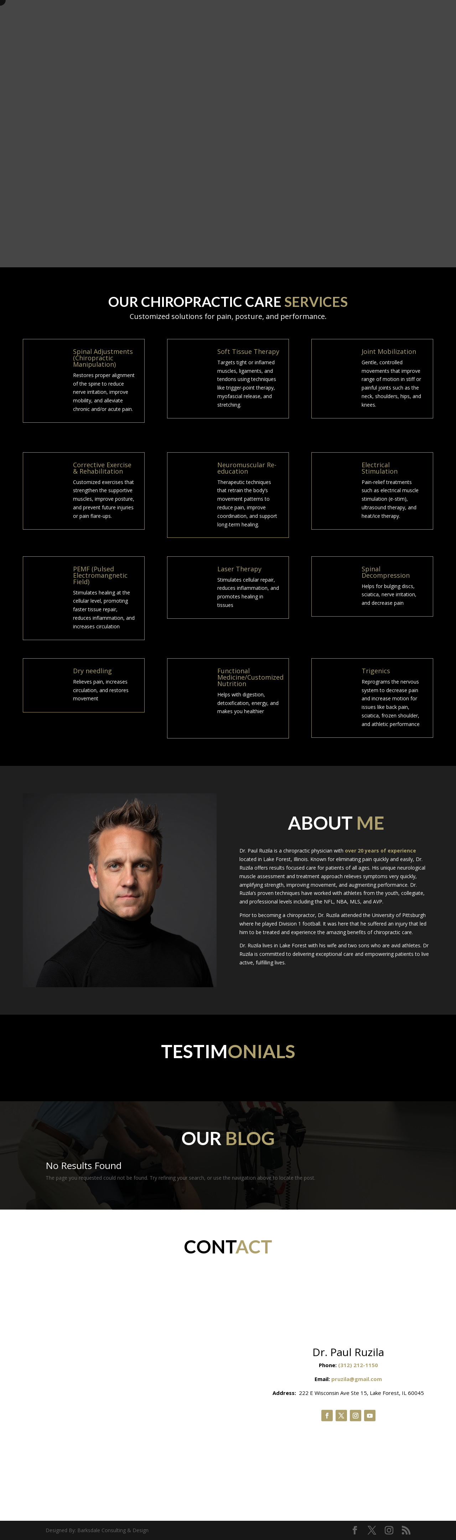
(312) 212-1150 (358, 1365)
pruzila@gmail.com (356, 1378)
